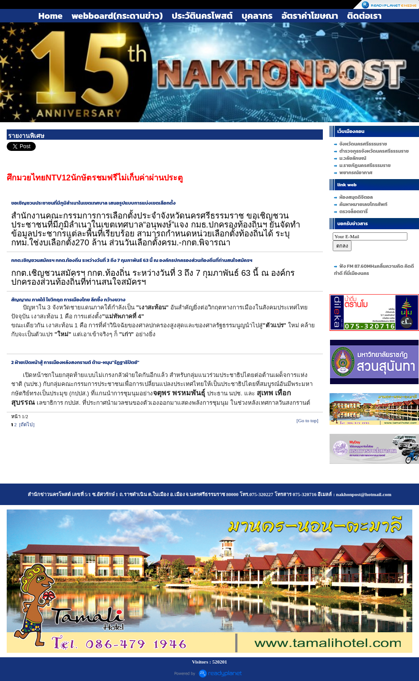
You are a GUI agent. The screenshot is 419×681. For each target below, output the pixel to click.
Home (50, 15)
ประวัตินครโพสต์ (202, 15)
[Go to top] (307, 420)
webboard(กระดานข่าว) (117, 15)
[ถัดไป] (26, 424)
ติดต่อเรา (364, 15)
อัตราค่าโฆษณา (310, 15)
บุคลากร (256, 15)
